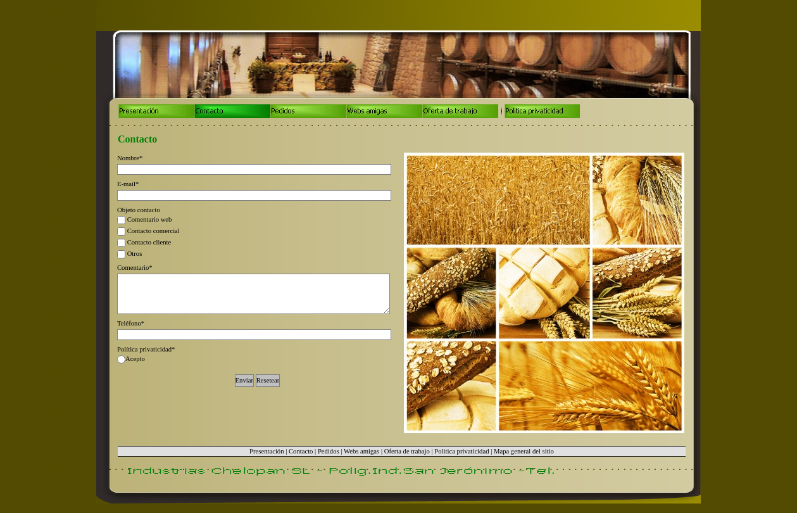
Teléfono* (130, 323)
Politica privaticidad (461, 451)
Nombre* (129, 158)
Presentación (266, 451)
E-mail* (128, 183)
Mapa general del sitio (524, 451)
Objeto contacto (138, 209)
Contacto (301, 451)
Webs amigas (361, 451)
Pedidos (328, 451)
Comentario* (135, 267)
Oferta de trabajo (407, 451)
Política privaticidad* (146, 349)
